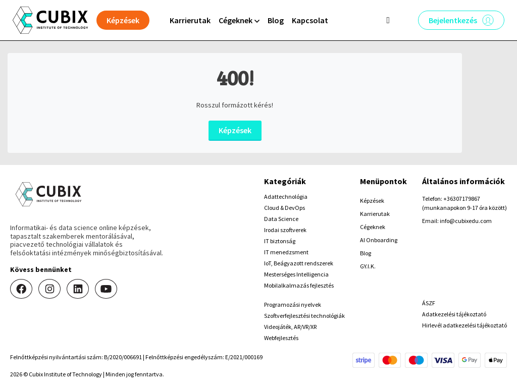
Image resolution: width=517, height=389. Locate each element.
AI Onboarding (378, 240)
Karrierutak (190, 20)
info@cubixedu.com (466, 221)
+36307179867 (461, 198)
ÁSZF (428, 303)
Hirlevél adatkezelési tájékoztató (464, 325)
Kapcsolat (310, 20)
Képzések (235, 130)
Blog (276, 20)
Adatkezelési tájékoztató (454, 314)
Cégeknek (372, 227)
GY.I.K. (368, 266)
